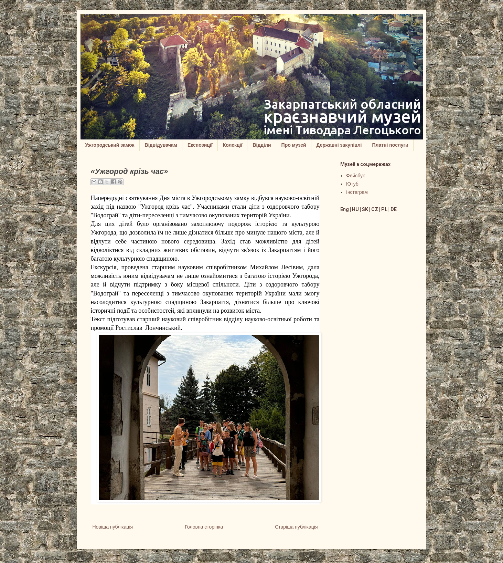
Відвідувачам (161, 145)
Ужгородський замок (110, 145)
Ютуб (352, 184)
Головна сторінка (204, 527)
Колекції (233, 145)
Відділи (262, 145)
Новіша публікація (113, 527)
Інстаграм (357, 192)
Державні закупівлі (339, 145)
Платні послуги (390, 145)
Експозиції (200, 145)
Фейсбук (355, 175)
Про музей (293, 145)
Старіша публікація (296, 527)
